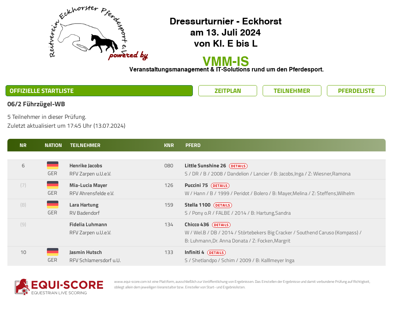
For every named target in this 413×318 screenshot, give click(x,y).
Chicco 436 (208, 224)
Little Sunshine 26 (217, 165)
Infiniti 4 (206, 252)
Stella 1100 (209, 205)
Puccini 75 (208, 185)
